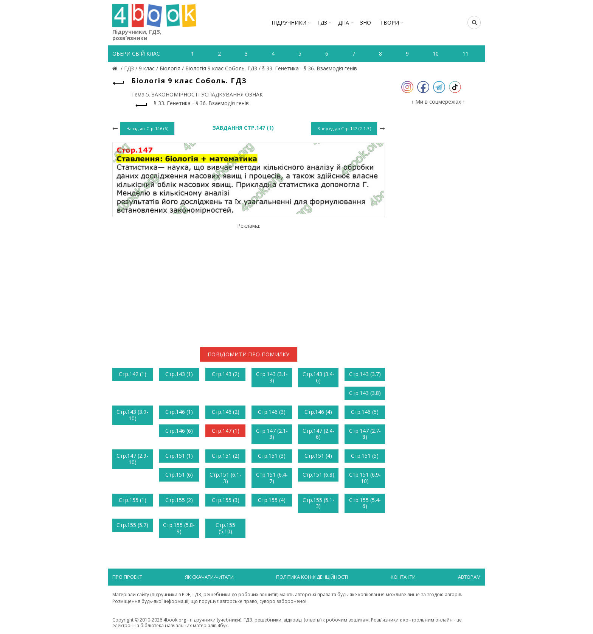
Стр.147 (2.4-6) (318, 434)
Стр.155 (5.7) (132, 524)
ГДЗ (322, 22)
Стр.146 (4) (318, 411)
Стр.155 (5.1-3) (318, 503)
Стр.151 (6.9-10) (365, 478)
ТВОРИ (389, 22)
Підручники (289, 22)
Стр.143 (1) (179, 374)
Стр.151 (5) (365, 455)
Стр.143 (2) (225, 374)
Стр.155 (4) (272, 499)
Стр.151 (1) (179, 455)
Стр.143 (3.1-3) (272, 377)
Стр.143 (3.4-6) (318, 377)
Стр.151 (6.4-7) (272, 478)
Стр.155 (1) (132, 499)
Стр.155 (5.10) (225, 528)
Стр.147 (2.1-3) (272, 434)
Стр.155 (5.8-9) (179, 528)
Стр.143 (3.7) (365, 374)
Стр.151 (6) (179, 474)
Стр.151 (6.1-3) (225, 478)
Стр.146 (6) (179, 430)
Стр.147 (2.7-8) (365, 434)
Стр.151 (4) (318, 455)
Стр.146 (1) (179, 411)
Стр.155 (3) (225, 499)
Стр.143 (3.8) (365, 392)
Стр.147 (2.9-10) (132, 459)
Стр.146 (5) (365, 411)
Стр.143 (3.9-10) (132, 415)
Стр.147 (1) (225, 430)
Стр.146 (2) (225, 411)
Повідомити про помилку (249, 354)
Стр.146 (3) (272, 411)
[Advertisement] (248, 282)
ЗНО (365, 22)
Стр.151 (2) (225, 455)
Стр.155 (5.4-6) (365, 503)
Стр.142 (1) (132, 374)
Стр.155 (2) (179, 499)
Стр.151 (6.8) (318, 474)
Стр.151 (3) (272, 455)
